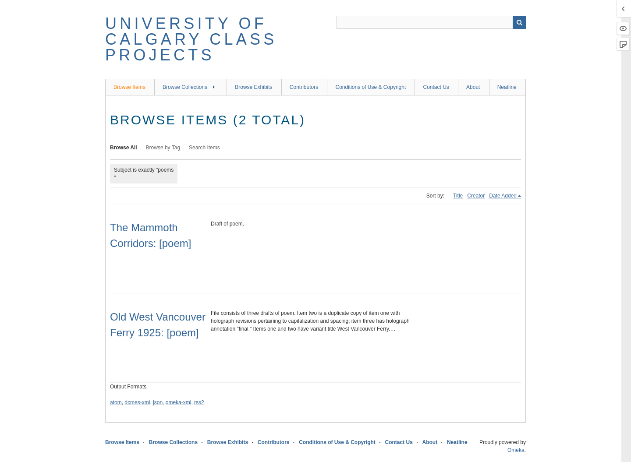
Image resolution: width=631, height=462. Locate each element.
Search (519, 22)
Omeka (516, 450)
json (158, 402)
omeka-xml (178, 402)
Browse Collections (185, 87)
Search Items (204, 148)
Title (458, 196)
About (473, 87)
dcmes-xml (137, 402)
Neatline (507, 87)
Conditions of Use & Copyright (370, 87)
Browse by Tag (163, 148)
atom (116, 402)
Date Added (503, 196)
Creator (476, 196)
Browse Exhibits (253, 87)
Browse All (123, 148)
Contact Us (436, 87)
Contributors (304, 87)
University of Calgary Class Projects (191, 39)
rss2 (199, 402)
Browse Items (129, 87)
